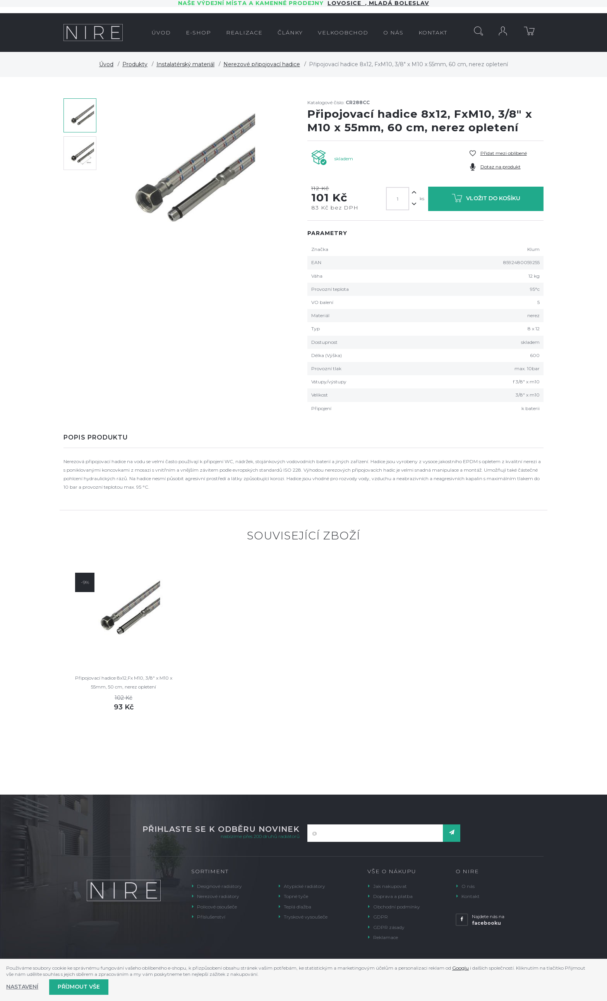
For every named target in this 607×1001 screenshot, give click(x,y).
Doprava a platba (393, 896)
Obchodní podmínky (396, 907)
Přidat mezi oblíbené (503, 153)
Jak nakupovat (390, 886)
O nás (468, 886)
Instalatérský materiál (185, 64)
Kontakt (470, 896)
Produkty (134, 64)
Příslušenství (211, 917)
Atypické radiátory (304, 886)
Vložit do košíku (486, 199)
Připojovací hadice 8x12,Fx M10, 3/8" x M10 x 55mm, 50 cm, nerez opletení (123, 682)
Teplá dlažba (297, 907)
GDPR (380, 917)
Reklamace (385, 937)
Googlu (460, 968)
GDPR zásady (389, 927)
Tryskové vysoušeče (306, 917)
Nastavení (22, 986)
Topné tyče (296, 896)
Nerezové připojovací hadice (261, 64)
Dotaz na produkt (500, 167)
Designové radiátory (219, 886)
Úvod (106, 64)
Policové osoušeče (217, 907)
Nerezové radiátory (218, 896)
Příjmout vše (79, 986)
